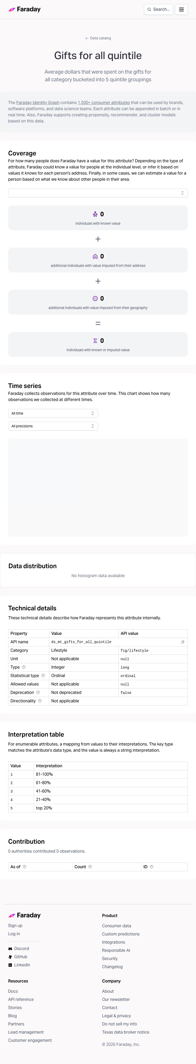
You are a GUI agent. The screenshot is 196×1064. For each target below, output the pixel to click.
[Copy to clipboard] (183, 642)
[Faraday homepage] (24, 10)
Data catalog (98, 38)
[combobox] (98, 193)
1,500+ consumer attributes (104, 102)
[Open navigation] (181, 9)
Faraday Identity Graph (37, 102)
